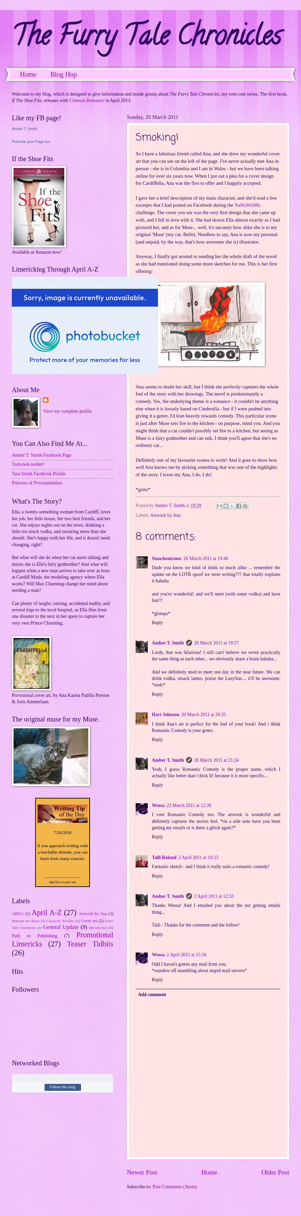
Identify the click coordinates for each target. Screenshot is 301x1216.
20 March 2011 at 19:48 (205, 558)
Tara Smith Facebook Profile (39, 473)
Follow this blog (62, 1087)
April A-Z (46, 912)
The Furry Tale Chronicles (146, 38)
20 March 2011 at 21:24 (216, 760)
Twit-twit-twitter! (28, 464)
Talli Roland (164, 857)
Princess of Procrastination (37, 482)
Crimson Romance (86, 100)
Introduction (98, 928)
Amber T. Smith (168, 642)
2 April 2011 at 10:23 (198, 857)
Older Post (275, 1172)
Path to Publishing (34, 935)
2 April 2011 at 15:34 (187, 954)
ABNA (18, 913)
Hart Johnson (165, 714)
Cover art (89, 920)
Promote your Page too (31, 142)
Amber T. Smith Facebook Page (41, 455)
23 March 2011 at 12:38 (189, 805)
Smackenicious (166, 558)
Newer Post (142, 1172)
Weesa (158, 805)
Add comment (152, 994)
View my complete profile (67, 411)
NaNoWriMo (247, 205)
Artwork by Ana (165, 515)
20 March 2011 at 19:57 (216, 642)
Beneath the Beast (26, 921)
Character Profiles (60, 921)
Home (28, 74)
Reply (157, 622)
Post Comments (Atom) (175, 1186)
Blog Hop (63, 74)
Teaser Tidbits (90, 944)
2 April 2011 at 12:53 (214, 896)
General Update (61, 927)
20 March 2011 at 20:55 (203, 714)
